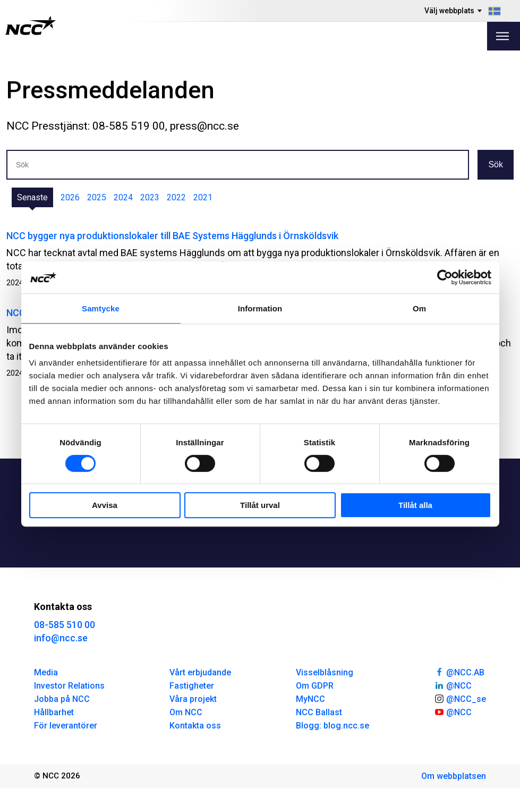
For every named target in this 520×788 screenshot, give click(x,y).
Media (46, 672)
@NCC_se (460, 698)
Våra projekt (193, 699)
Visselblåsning (324, 672)
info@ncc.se (61, 637)
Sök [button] (495, 164)
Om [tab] (419, 308)
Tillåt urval (260, 505)
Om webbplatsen (453, 776)
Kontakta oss (195, 726)
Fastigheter (191, 686)
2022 (176, 197)
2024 (123, 197)
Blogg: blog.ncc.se (332, 726)
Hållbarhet (54, 712)
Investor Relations (69, 686)
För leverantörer (65, 726)
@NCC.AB (459, 671)
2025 (96, 197)
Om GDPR (315, 686)
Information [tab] (260, 308)
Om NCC (185, 712)
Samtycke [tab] (101, 308)
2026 (70, 197)
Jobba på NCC (62, 699)
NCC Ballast (319, 712)
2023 (149, 197)
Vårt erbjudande (200, 672)
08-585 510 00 (64, 624)
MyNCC (310, 699)
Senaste (32, 197)
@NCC (453, 685)
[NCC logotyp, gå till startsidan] (30, 25)
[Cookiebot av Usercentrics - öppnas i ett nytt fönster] (444, 277)
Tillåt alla (415, 505)
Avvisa (104, 505)
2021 (202, 197)
